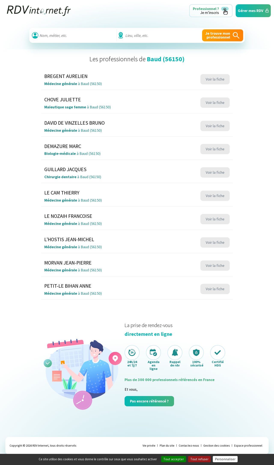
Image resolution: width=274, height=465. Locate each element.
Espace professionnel (248, 445)
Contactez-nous (189, 445)
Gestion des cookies (216, 445)
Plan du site (167, 445)
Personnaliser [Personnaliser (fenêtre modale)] (225, 459)
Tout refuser (199, 459)
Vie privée (149, 445)
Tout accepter (173, 459)
